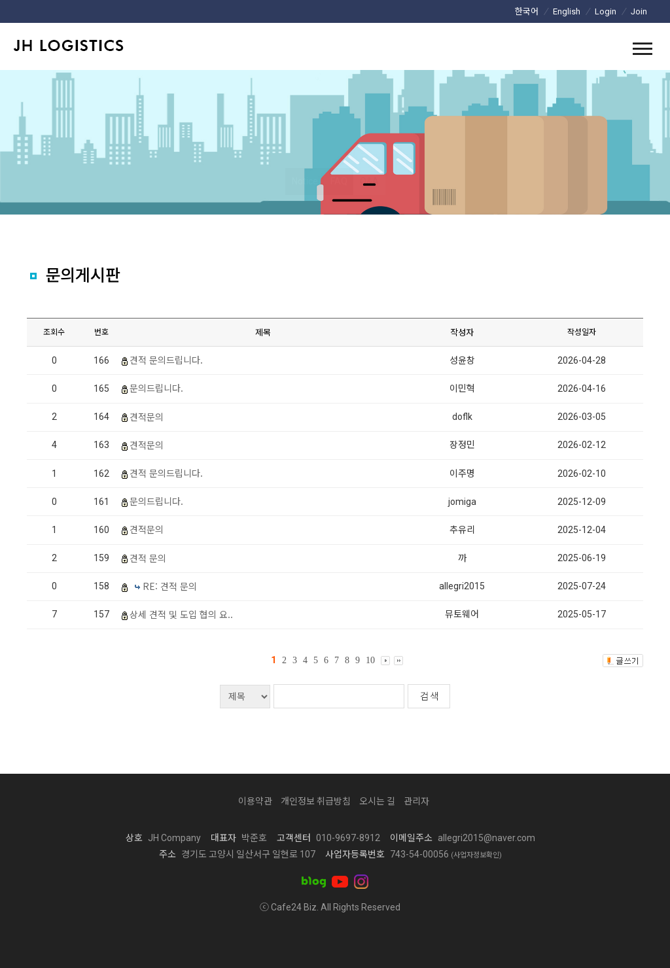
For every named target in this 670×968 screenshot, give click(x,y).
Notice (305, 181)
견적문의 (147, 416)
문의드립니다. (156, 387)
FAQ (338, 181)
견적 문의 (148, 557)
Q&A (369, 181)
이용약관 (255, 801)
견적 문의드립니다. (166, 359)
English (566, 11)
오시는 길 (377, 801)
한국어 (526, 11)
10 (370, 660)
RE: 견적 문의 (170, 586)
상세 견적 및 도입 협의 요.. (181, 614)
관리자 (416, 801)
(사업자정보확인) (476, 855)
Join (639, 11)
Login (605, 11)
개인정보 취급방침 (316, 801)
